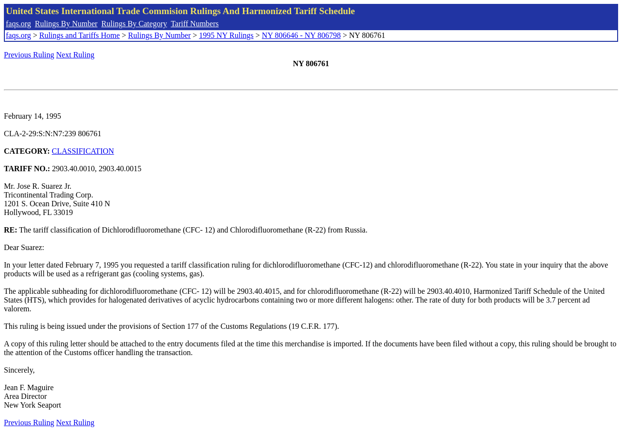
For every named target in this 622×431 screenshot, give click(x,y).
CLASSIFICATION (83, 151)
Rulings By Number (66, 23)
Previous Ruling (29, 55)
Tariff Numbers (195, 23)
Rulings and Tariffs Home (79, 35)
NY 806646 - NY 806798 (301, 35)
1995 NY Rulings (226, 35)
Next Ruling (75, 55)
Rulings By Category (134, 23)
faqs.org (18, 23)
